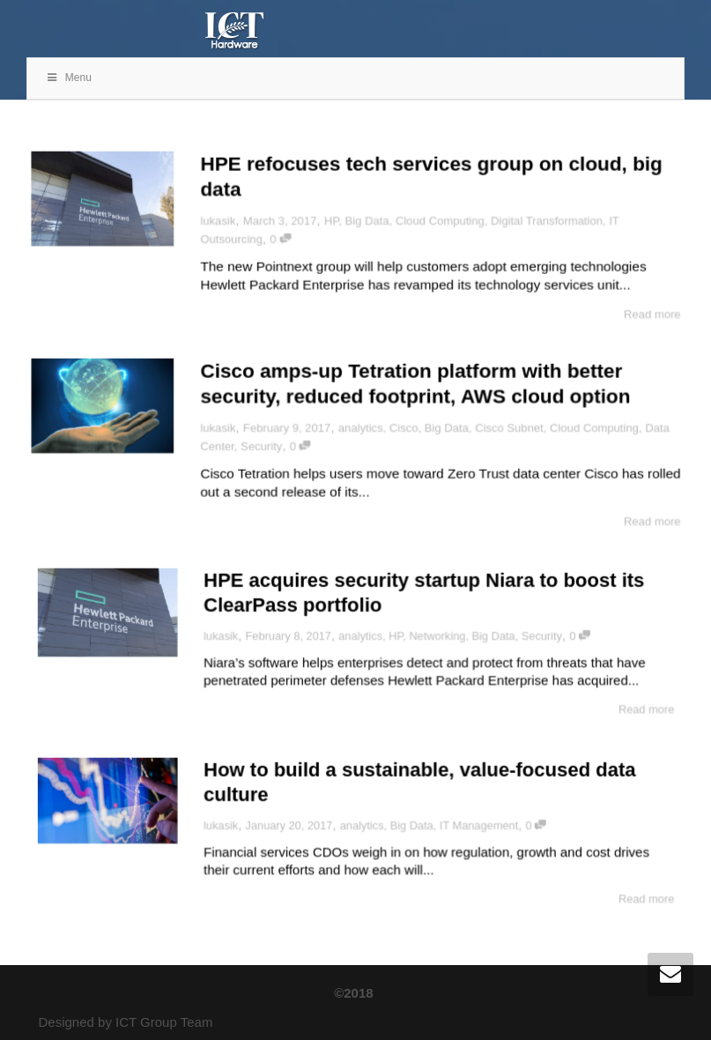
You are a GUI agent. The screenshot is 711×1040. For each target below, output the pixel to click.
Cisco (403, 427)
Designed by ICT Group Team (126, 1021)
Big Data (366, 219)
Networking (428, 637)
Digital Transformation (549, 219)
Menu (68, 77)
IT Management (465, 826)
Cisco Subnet (511, 427)
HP (330, 219)
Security (259, 447)
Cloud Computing (441, 219)
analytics (360, 427)
